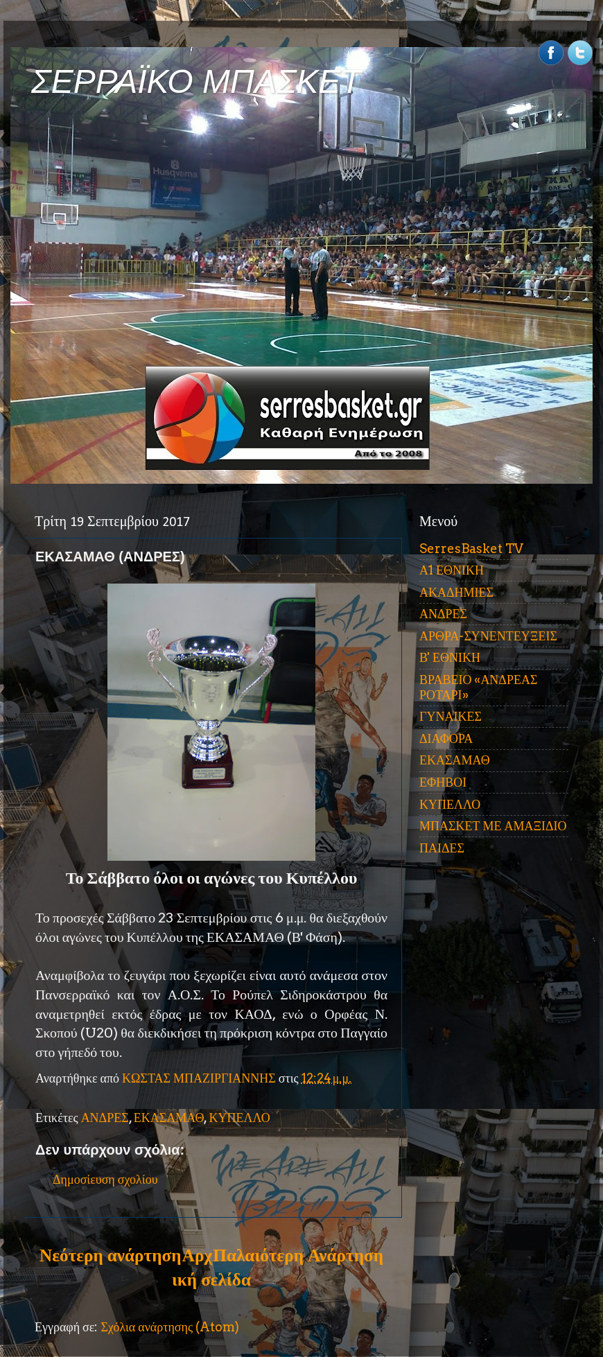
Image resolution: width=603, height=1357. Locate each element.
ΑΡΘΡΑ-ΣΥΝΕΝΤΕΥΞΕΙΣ (488, 636)
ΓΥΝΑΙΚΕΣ (450, 716)
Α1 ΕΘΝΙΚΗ (451, 570)
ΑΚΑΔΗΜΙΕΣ (456, 592)
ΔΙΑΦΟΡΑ (446, 738)
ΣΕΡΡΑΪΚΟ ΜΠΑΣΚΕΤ (196, 81)
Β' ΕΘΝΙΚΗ (449, 657)
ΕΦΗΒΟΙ (442, 782)
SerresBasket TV (471, 548)
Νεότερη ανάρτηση (110, 1255)
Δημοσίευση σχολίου (105, 1179)
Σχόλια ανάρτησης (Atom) (170, 1327)
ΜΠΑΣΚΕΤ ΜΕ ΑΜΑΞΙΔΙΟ (493, 825)
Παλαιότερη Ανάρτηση (298, 1255)
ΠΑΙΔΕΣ (441, 848)
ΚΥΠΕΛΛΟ (239, 1117)
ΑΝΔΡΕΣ (105, 1117)
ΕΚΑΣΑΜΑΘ (169, 1117)
